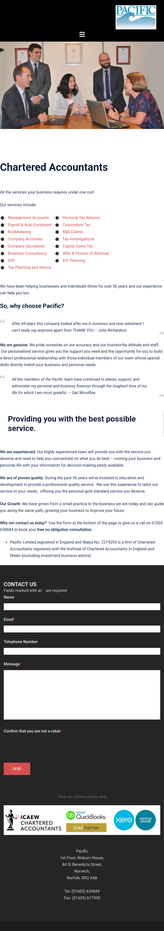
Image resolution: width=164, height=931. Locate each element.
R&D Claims (73, 231)
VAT (11, 260)
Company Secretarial (26, 246)
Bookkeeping (19, 231)
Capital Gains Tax (78, 246)
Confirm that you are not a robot (33, 731)
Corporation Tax (77, 225)
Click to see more (82, 98)
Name (10, 597)
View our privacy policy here (82, 796)
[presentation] (41, 746)
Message (13, 664)
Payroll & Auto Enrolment (29, 225)
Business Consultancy (27, 253)
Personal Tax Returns (81, 217)
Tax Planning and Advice (29, 267)
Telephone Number (21, 641)
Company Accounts (25, 239)
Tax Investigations (78, 239)
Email (10, 619)
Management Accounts (28, 217)
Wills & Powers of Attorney (86, 253)
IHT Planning (74, 260)
